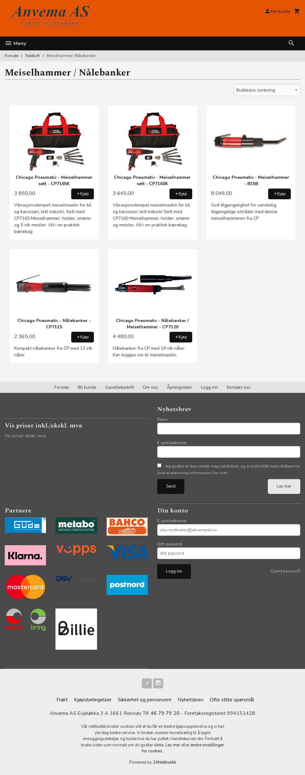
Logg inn (209, 387)
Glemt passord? (285, 571)
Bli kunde (87, 387)
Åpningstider (179, 387)
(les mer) (219, 472)
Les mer (284, 486)
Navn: (163, 419)
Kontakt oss (238, 387)
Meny (15, 43)
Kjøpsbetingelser (93, 699)
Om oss (150, 387)
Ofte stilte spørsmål (232, 699)
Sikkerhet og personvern (144, 699)
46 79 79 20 (165, 713)
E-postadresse (172, 521)
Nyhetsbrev (191, 699)
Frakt (62, 699)
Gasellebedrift (119, 387)
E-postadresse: (172, 443)
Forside (11, 55)
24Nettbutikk (164, 762)
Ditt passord (169, 544)
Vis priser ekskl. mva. (26, 436)
